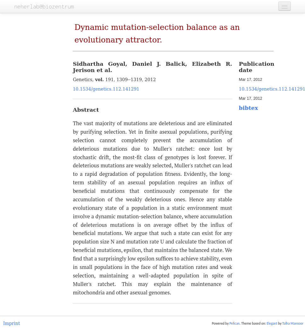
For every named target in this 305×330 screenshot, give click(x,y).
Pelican (234, 323)
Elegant (272, 323)
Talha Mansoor (292, 323)
